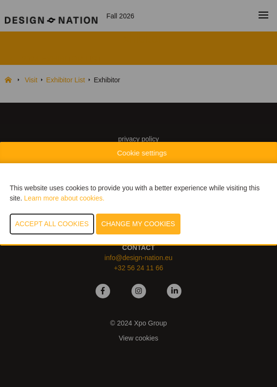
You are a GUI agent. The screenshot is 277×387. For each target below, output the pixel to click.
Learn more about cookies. (64, 198)
